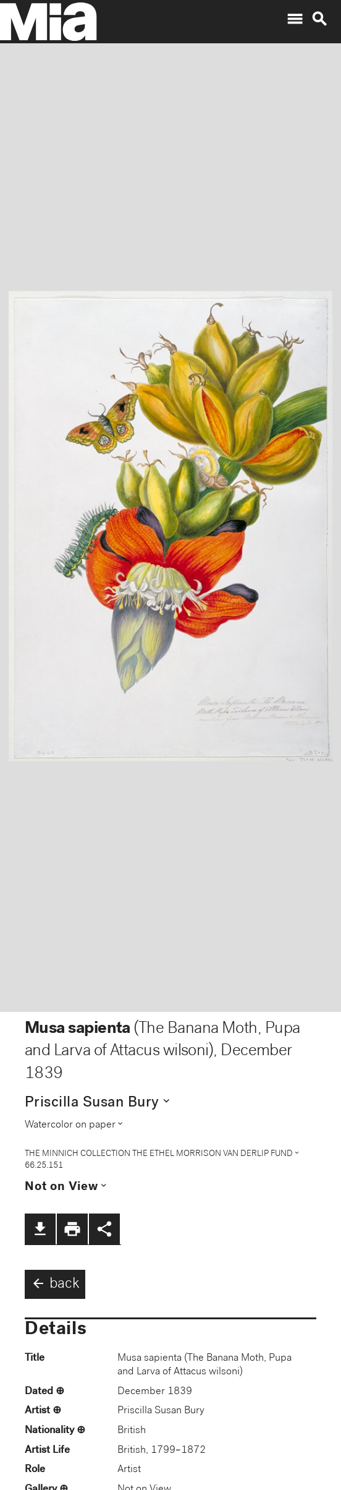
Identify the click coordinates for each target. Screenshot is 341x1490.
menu (294, 19)
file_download (40, 1229)
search (319, 19)
